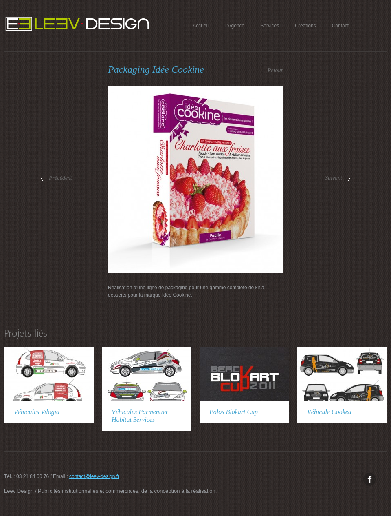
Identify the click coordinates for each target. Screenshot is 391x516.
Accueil (201, 26)
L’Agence (234, 26)
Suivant (333, 178)
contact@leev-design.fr (94, 476)
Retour (275, 70)
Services (269, 26)
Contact (340, 26)
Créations (305, 26)
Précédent (60, 178)
